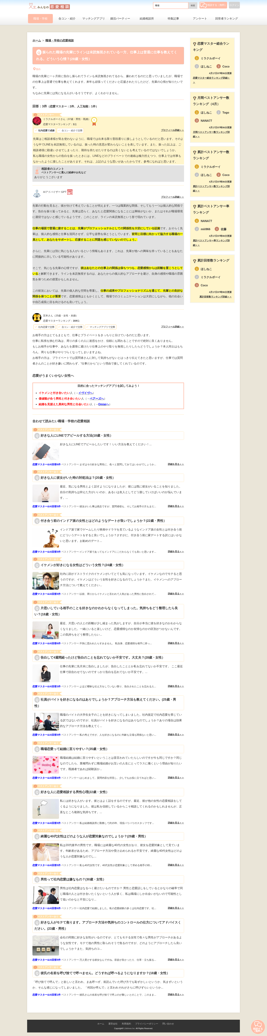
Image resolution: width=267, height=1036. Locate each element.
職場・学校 (40, 18)
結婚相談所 (147, 18)
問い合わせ (168, 1023)
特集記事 (173, 18)
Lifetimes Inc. (129, 1028)
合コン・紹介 (67, 18)
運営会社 (113, 1023)
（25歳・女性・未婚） (60, 315)
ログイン (234, 5)
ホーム (100, 1023)
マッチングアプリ (93, 18)
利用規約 (126, 1023)
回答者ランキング (226, 18)
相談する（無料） (213, 5)
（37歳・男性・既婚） (67, 119)
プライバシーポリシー (146, 1023)
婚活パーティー (120, 18)
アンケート (200, 18)
